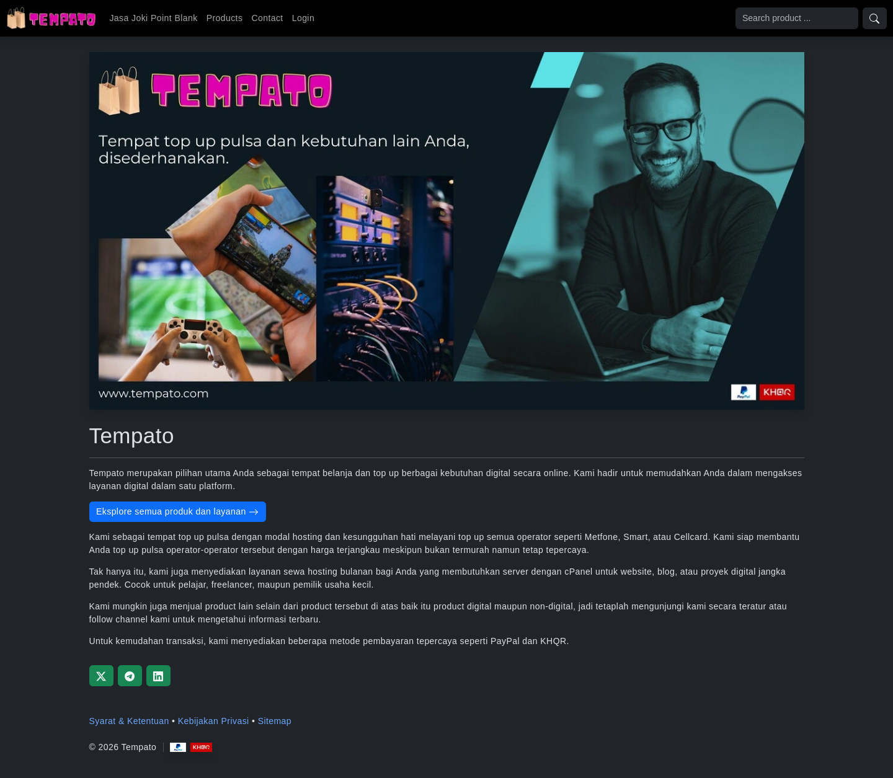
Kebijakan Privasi (213, 721)
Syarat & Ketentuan (129, 721)
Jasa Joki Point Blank (153, 18)
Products (225, 18)
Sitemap (274, 721)
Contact (267, 18)
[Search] (796, 18)
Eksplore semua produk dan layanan (177, 511)
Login (303, 18)
